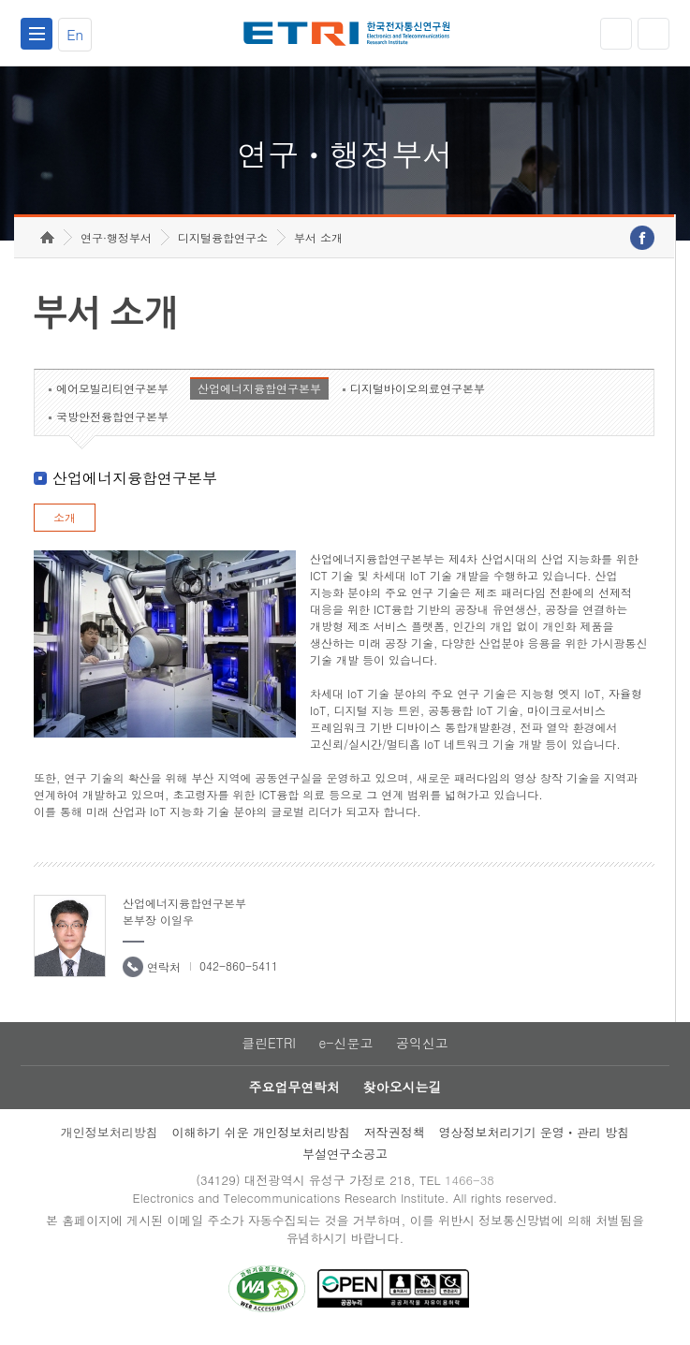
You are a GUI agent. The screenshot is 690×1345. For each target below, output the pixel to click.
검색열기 (653, 34)
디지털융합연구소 (223, 241)
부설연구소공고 (345, 1157)
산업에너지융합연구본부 (259, 392)
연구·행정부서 (116, 241)
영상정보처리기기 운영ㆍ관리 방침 (534, 1136)
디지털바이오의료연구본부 (417, 392)
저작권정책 (394, 1136)
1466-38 (469, 1183)
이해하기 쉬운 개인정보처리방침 (260, 1136)
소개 (64, 521)
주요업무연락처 (294, 1091)
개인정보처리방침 (109, 1136)
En (74, 34)
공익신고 (422, 1047)
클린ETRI (269, 1047)
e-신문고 (345, 1047)
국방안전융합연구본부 (112, 420)
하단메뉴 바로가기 (0, 0)
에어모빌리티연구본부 (112, 392)
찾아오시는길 (402, 1091)
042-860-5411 (238, 969)
